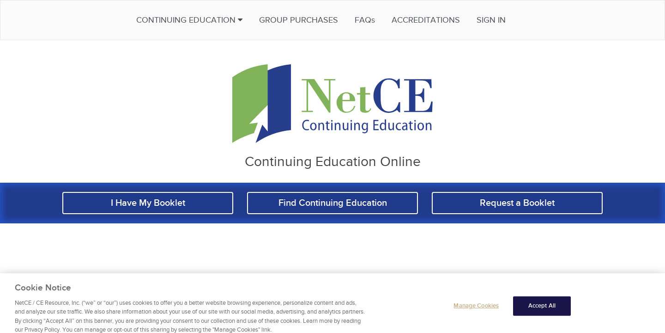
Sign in (516, 20)
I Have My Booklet (148, 203)
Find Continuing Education (332, 203)
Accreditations (451, 20)
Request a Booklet (517, 203)
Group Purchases (323, 20)
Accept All (542, 310)
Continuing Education (214, 20)
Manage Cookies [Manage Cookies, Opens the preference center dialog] (476, 310)
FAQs (390, 20)
